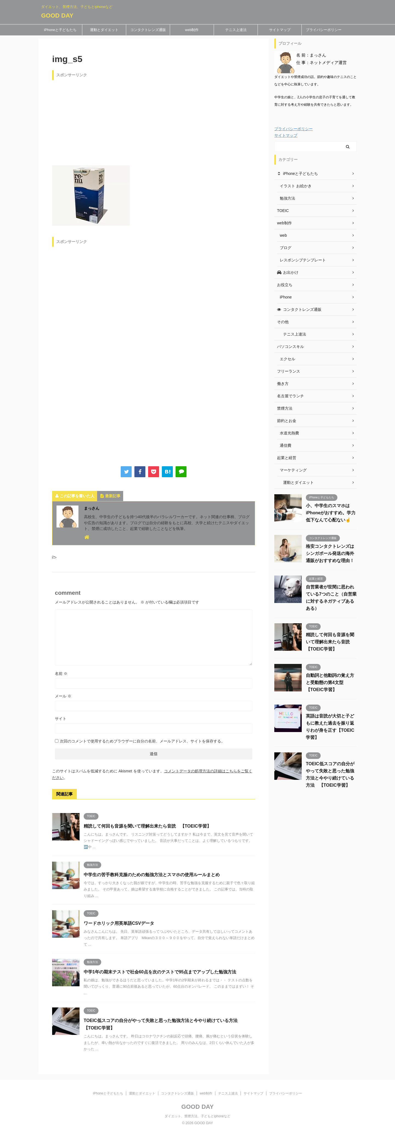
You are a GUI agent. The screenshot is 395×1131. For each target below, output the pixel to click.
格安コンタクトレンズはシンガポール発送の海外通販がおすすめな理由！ (330, 553)
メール (63, 696)
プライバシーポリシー (324, 30)
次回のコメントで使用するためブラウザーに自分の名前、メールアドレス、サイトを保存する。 (142, 741)
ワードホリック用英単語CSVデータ (119, 923)
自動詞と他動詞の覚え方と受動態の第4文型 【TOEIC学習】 (330, 682)
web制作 (192, 30)
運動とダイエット (104, 30)
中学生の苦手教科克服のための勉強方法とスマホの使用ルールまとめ (152, 874)
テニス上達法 (236, 30)
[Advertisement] (153, 121)
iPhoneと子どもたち (60, 30)
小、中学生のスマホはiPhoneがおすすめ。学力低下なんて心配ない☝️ (331, 512)
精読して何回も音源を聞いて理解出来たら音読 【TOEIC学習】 (147, 826)
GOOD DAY (57, 15)
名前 (61, 673)
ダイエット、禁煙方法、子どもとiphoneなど (197, 1116)
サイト (60, 718)
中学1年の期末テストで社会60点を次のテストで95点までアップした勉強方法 (160, 972)
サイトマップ (279, 30)
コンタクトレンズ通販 (148, 30)
